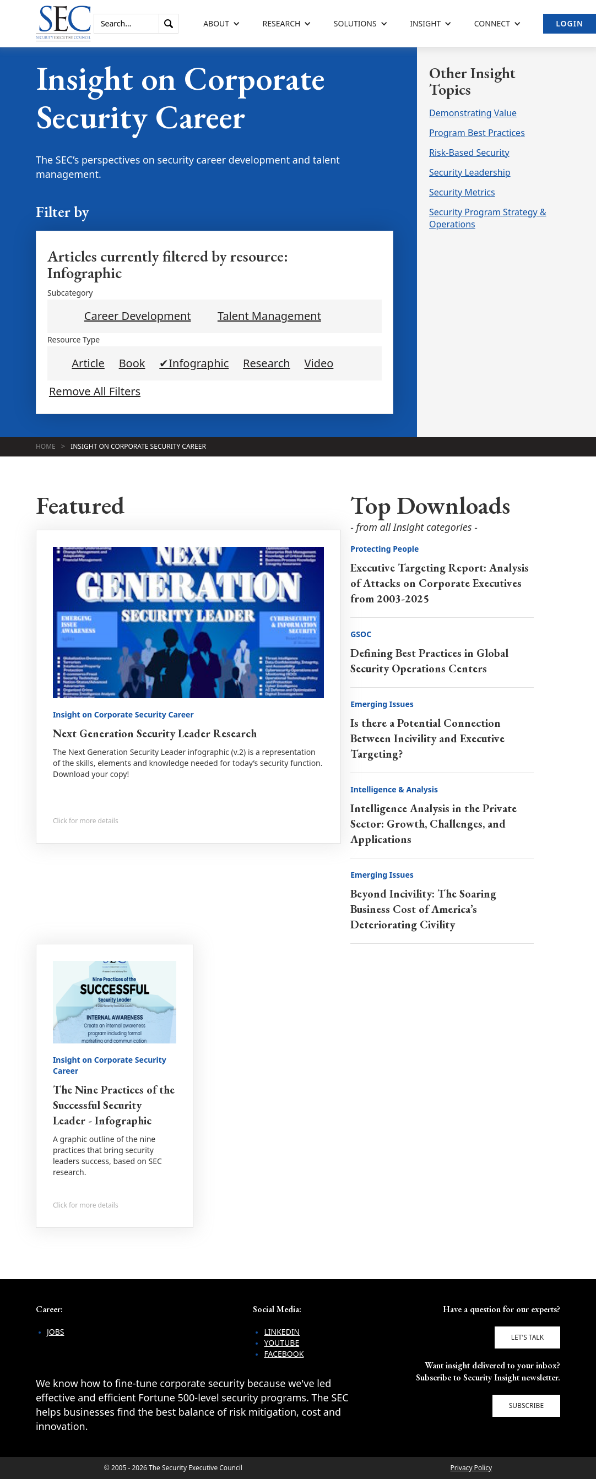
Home (46, 446)
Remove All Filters (94, 391)
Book (132, 363)
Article (88, 363)
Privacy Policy (471, 1467)
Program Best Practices (477, 133)
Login (569, 23)
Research (266, 363)
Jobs (55, 1331)
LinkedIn (282, 1331)
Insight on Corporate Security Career (138, 446)
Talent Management (269, 316)
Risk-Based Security (469, 152)
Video (319, 363)
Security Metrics (462, 192)
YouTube (281, 1342)
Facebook (284, 1354)
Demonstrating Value (473, 113)
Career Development (137, 316)
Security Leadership (470, 172)
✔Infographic (194, 363)
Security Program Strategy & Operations (487, 218)
